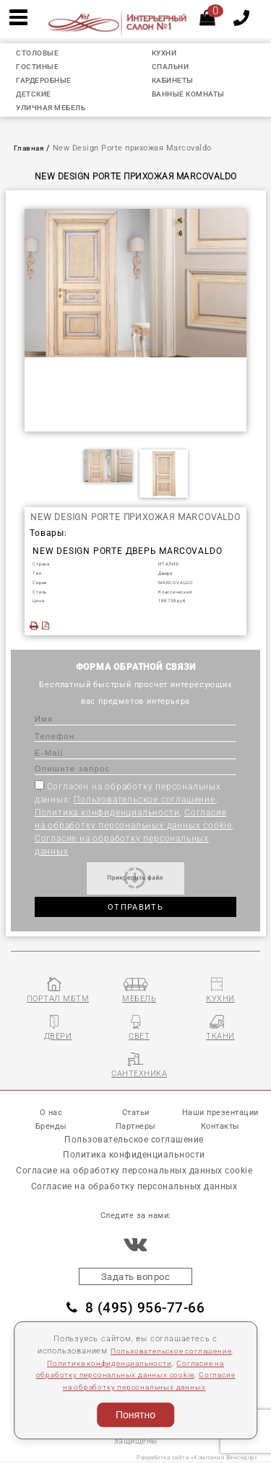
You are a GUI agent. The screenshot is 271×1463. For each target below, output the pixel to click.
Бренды (51, 1126)
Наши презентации (220, 1112)
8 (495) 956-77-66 (135, 1309)
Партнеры (136, 1126)
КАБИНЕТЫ (175, 80)
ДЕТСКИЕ (36, 94)
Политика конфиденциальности (107, 812)
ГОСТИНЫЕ (40, 66)
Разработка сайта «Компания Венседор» (197, 1458)
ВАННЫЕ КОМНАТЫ (192, 94)
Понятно (135, 1415)
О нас (51, 1112)
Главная (30, 148)
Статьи (136, 1112)
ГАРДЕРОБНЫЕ (47, 80)
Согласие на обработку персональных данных (134, 1387)
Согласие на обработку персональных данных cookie (134, 1171)
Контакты (220, 1126)
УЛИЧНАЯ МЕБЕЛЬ (55, 107)
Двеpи (165, 573)
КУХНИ (166, 53)
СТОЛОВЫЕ (40, 53)
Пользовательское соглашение (144, 800)
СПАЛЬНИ (172, 66)
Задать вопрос (136, 1277)
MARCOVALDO (175, 582)
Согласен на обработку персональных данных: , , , (134, 818)
